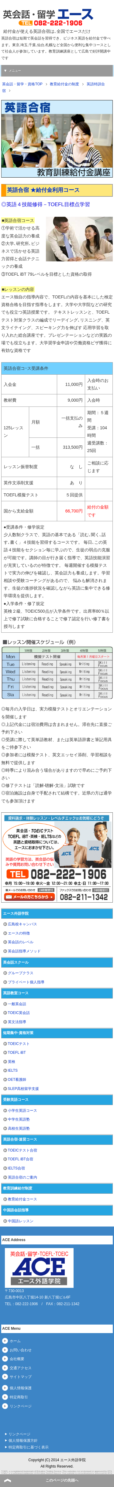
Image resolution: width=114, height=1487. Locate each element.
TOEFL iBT (17, 1052)
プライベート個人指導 (26, 982)
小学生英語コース (22, 1110)
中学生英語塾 (19, 1119)
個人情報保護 (21, 1388)
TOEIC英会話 (19, 1013)
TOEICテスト (19, 1044)
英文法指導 (17, 1022)
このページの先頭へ (62, 1480)
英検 (11, 1062)
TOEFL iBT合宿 (20, 1159)
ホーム (15, 1341)
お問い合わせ (21, 1350)
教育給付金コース (22, 1199)
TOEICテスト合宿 (22, 1150)
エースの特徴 (19, 933)
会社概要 (17, 1359)
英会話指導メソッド (24, 951)
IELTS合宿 (16, 1168)
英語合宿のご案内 (22, 1177)
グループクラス (20, 973)
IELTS (13, 1070)
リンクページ (21, 1406)
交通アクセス (21, 1368)
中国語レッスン (20, 1221)
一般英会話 (17, 1004)
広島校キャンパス (22, 924)
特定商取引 (19, 1397)
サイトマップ (21, 1377)
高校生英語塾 (19, 1128)
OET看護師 (17, 1079)
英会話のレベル (20, 942)
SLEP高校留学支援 (23, 1089)
